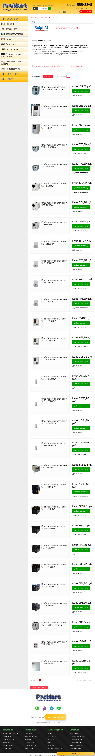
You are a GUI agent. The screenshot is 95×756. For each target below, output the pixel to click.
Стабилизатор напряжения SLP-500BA (54, 126)
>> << (74, 733)
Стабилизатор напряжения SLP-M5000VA (54, 527)
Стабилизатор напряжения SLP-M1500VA (54, 585)
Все (47, 680)
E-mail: (76, 745)
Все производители (39, 687)
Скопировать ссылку (56, 717)
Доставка (50, 739)
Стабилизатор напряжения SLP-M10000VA (54, 444)
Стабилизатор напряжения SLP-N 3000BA (54, 358)
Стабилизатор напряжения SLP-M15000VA (54, 422)
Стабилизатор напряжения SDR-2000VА (54, 204)
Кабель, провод (8, 745)
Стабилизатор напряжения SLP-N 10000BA (54, 320)
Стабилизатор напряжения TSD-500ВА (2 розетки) (54, 88)
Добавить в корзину (81, 91)
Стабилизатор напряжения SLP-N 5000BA (54, 339)
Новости (28, 739)
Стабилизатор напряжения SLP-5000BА (54, 300)
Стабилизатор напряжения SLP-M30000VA (54, 377)
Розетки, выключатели (10, 733)
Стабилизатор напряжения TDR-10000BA (54, 165)
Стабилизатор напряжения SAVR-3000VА (54, 466)
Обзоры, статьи (30, 742)
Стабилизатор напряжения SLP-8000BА (54, 281)
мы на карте (83, 8)
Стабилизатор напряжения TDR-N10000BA (54, 146)
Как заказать (51, 736)
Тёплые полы (7, 736)
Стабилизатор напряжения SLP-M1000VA (54, 604)
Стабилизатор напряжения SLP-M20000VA (54, 400)
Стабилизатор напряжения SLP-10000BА (54, 262)
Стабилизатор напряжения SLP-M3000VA (54, 546)
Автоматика (6, 742)
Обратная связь (85, 11)
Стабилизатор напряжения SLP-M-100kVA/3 (54, 662)
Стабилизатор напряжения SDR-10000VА (54, 184)
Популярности (48, 76)
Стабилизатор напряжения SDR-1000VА (54, 223)
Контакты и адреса (31, 736)
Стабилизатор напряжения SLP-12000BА (54, 242)
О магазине (29, 733)
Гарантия (50, 745)
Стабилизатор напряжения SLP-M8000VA (54, 508)
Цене (56, 76)
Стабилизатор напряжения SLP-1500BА (54, 107)
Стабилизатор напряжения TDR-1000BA (54, 643)
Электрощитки (7, 748)
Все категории (48, 5)
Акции (49, 733)
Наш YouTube (29, 748)
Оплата (49, 742)
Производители (30, 745)
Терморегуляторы (8, 739)
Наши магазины (38, 5)
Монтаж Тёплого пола (55, 748)
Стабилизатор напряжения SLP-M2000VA (54, 566)
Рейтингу (63, 76)
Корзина (54, 12)
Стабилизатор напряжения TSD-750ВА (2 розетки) (54, 623)
